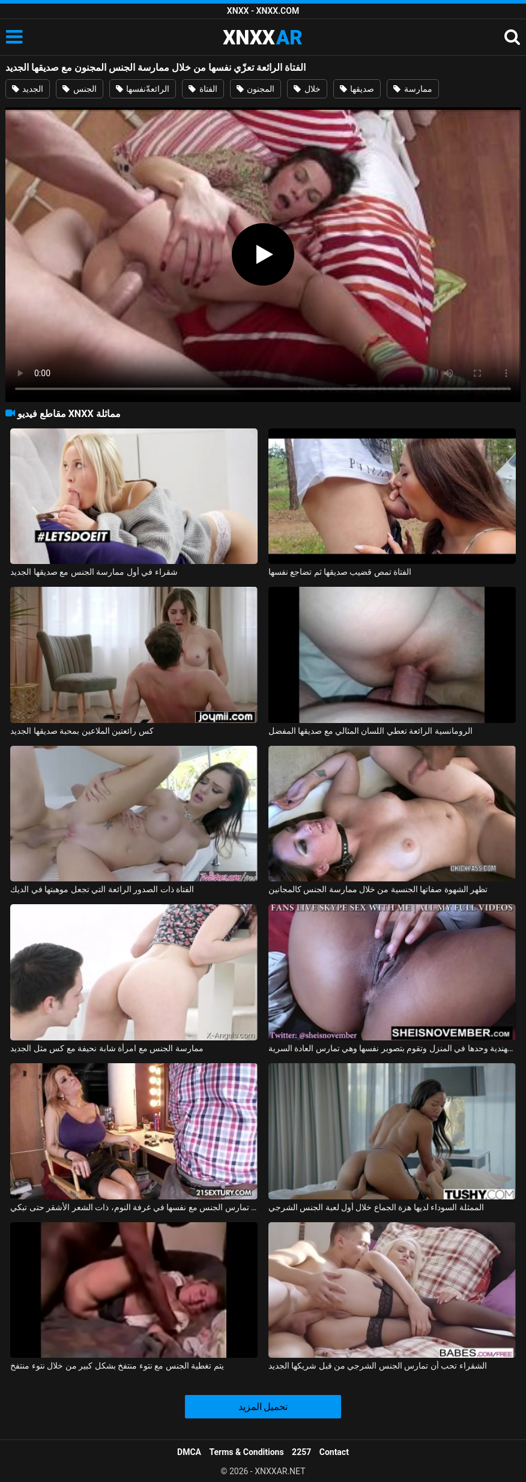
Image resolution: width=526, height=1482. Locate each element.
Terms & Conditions (247, 1452)
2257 (301, 1452)
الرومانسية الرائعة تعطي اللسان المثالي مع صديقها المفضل (370, 731)
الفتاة (203, 89)
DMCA (189, 1452)
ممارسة (412, 89)
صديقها (357, 89)
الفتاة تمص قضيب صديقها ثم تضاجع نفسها (340, 572)
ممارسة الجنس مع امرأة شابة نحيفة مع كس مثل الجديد (106, 1048)
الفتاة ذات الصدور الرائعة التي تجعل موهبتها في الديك (102, 889)
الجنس (79, 89)
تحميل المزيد (263, 1406)
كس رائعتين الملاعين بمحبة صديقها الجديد (81, 731)
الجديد (27, 89)
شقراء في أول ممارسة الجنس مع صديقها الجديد (93, 572)
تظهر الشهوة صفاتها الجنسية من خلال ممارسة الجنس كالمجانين (378, 889)
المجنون (255, 89)
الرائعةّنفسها (142, 89)
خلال (307, 89)
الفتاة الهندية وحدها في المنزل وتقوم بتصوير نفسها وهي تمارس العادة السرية (392, 1048)
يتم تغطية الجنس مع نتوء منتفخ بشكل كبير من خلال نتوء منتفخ (116, 1365)
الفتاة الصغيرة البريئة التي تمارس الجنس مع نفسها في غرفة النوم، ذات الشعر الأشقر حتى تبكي (134, 1207)
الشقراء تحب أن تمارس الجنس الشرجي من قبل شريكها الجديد (377, 1365)
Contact (334, 1452)
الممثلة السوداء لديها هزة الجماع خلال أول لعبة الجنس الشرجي (376, 1207)
